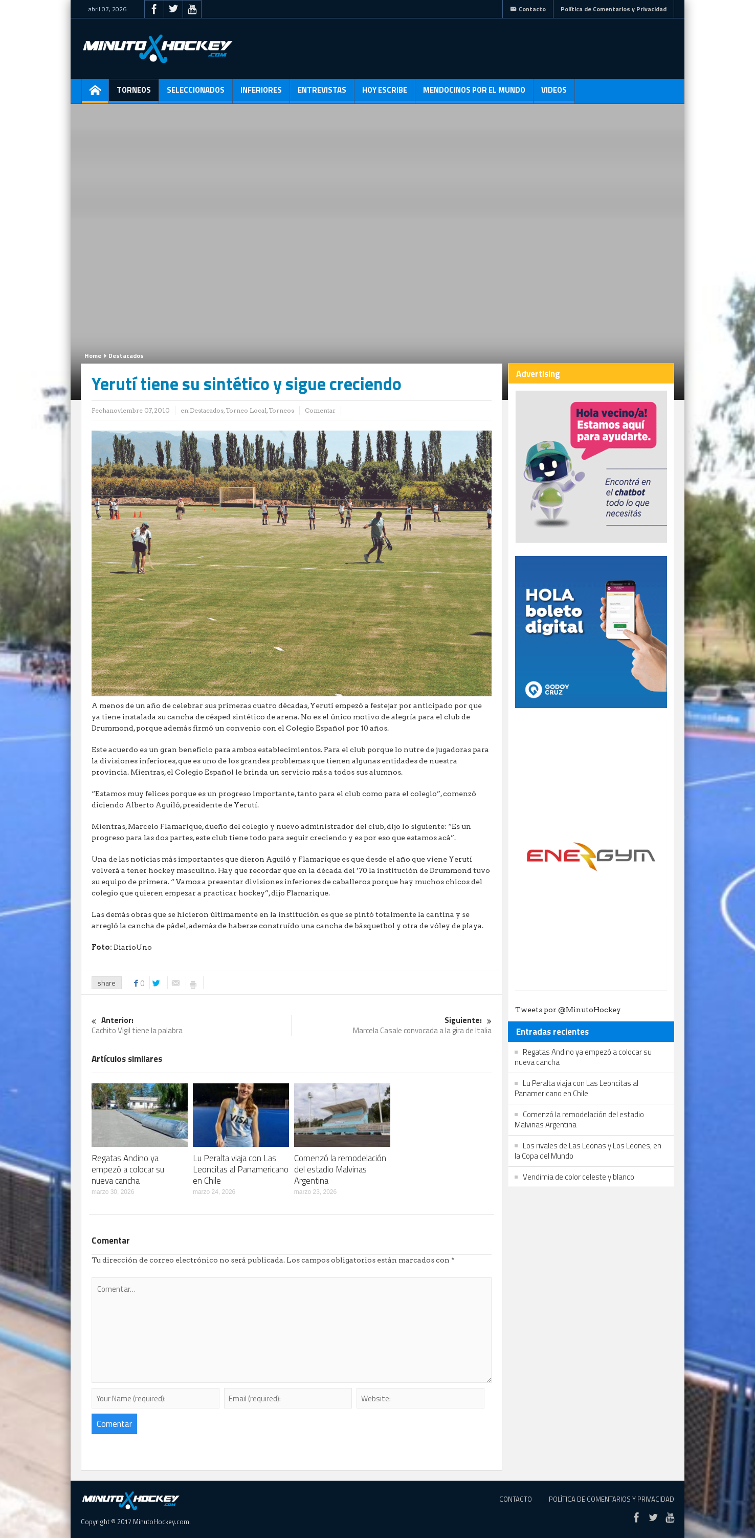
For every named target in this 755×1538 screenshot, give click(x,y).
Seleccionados (195, 93)
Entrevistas (322, 93)
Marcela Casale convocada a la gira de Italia (392, 1025)
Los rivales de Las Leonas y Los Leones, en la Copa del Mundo (588, 1151)
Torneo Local (246, 410)
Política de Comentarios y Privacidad (614, 9)
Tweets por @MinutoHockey (568, 1010)
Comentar (320, 410)
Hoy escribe (384, 93)
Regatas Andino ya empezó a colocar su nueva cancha (128, 1169)
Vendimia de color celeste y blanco (578, 1177)
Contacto (528, 9)
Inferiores (261, 93)
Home (92, 355)
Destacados (126, 355)
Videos (554, 93)
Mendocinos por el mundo (474, 93)
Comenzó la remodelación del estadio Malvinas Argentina (340, 1169)
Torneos (134, 93)
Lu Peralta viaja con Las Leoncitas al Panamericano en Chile (240, 1169)
